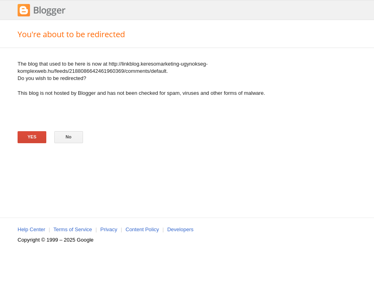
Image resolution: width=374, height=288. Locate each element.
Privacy (108, 229)
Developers (180, 229)
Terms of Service (72, 229)
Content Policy (142, 229)
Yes (32, 136)
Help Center (31, 229)
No (68, 136)
